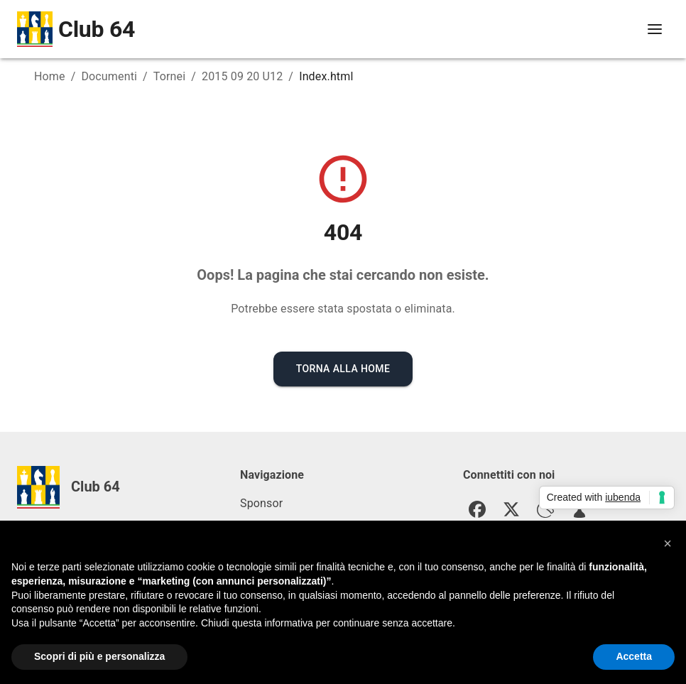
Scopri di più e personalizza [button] (99, 657)
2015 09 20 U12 (242, 76)
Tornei (169, 76)
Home (49, 76)
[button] (667, 544)
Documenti (109, 76)
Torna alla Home (343, 368)
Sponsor (261, 503)
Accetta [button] (634, 657)
